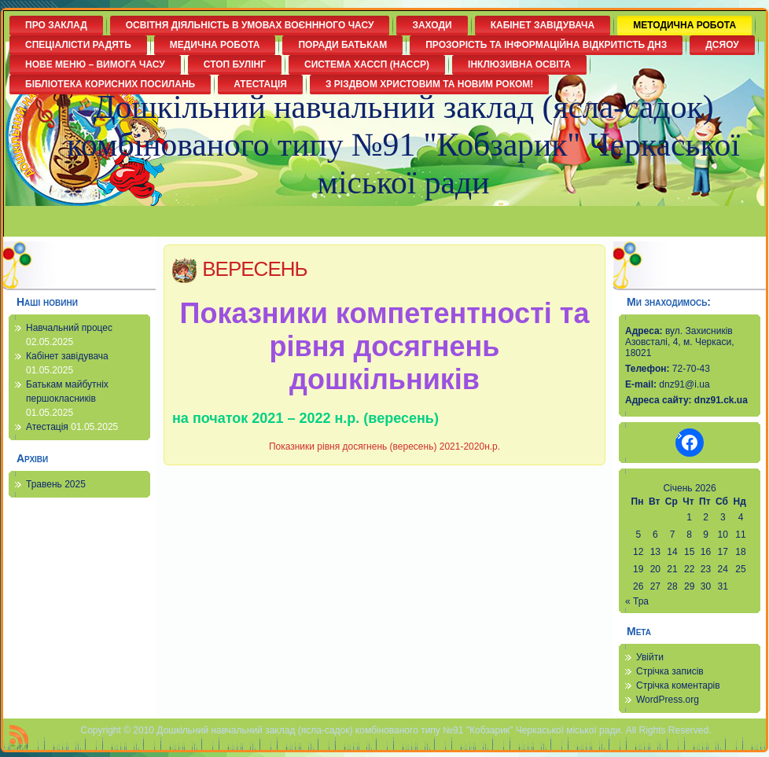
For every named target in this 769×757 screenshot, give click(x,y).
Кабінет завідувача (67, 356)
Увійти (650, 657)
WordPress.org (667, 699)
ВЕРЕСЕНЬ (254, 269)
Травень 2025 (56, 484)
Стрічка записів (670, 671)
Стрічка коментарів (678, 685)
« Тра (637, 601)
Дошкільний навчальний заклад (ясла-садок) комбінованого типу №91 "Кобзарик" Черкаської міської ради (403, 144)
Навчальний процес (69, 327)
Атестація (47, 426)
